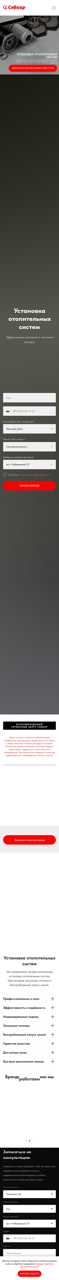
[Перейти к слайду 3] (32, 1136)
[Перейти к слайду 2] (29, 1136)
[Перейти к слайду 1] (26, 1136)
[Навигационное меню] (53, 7)
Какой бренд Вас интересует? (19, 421)
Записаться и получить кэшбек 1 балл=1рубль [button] (33, 68)
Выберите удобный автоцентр (18, 457)
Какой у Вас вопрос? (14, 439)
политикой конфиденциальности (35, 474)
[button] (29, 840)
